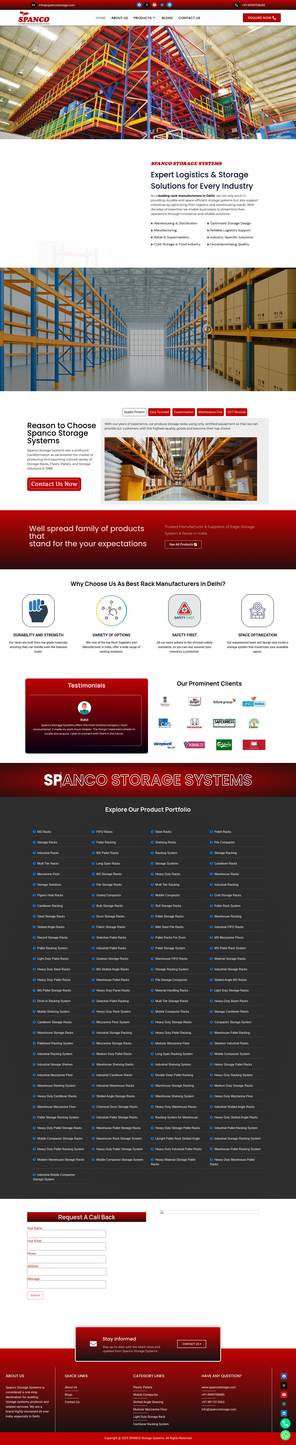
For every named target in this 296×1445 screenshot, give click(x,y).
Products (144, 17)
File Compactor (224, 842)
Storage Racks (47, 842)
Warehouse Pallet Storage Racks (118, 1128)
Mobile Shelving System (53, 1011)
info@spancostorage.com (57, 5)
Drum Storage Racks (110, 916)
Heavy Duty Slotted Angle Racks (236, 1117)
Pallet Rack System (227, 905)
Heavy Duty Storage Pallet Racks (177, 1128)
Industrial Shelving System (173, 1064)
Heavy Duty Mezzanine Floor (233, 1096)
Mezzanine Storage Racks (114, 1043)
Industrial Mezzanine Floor (55, 1075)
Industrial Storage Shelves (55, 1064)
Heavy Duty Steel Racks (53, 969)
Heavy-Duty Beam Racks (231, 1001)
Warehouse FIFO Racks (171, 958)
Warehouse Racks (226, 874)
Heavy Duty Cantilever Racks (57, 1096)
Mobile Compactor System (232, 1054)
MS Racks (44, 831)
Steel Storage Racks (51, 916)
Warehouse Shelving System (174, 1096)
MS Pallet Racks (107, 853)
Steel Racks (163, 831)
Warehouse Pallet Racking (232, 1032)
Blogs (167, 17)
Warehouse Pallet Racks (113, 979)
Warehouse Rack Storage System (119, 1138)
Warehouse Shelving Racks (114, 1064)
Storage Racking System (172, 969)
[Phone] (285, 1423)
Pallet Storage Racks (169, 916)
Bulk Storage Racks (109, 905)
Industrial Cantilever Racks (114, 1075)
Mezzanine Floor (48, 874)
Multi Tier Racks (48, 863)
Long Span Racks (108, 863)
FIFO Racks (104, 831)
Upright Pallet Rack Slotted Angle (177, 1138)
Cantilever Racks (225, 863)
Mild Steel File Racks (169, 927)
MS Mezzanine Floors (229, 937)
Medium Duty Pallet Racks (114, 1054)
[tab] (134, 412)
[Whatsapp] (285, 1435)
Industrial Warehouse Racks (115, 1085)
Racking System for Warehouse (176, 1117)
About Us (119, 17)
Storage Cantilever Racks (231, 1011)
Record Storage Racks (52, 937)
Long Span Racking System (174, 1054)
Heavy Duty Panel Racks (113, 990)
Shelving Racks (165, 842)
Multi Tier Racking (167, 884)
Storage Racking (225, 853)
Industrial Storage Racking (114, 1032)
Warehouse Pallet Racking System (237, 1149)
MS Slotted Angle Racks (112, 969)
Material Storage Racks (230, 958)
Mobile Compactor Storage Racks (59, 1138)
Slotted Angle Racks (50, 927)
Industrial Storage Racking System (237, 1138)
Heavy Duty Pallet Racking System (60, 1149)
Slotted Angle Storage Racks (115, 1096)
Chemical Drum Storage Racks (117, 1106)
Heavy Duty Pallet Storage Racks (59, 1128)
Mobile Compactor (167, 895)
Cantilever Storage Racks (54, 1022)
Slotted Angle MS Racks (230, 979)
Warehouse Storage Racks (55, 1032)
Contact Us (189, 17)
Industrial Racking (226, 884)
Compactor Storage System (233, 1022)
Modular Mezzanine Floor (172, 1043)
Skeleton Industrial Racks (231, 1043)
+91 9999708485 (253, 5)
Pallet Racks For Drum (170, 937)
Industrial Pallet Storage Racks (117, 1117)
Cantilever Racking (50, 905)
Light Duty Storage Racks (231, 990)
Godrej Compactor (108, 895)
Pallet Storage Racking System (58, 1117)
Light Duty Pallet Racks (53, 958)
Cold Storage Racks (227, 895)
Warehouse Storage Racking (174, 1085)
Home (101, 17)
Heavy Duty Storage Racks (173, 1022)
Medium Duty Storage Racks (233, 1085)
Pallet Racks (222, 831)
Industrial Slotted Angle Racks (234, 1106)
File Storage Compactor (171, 979)
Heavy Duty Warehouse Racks (175, 1106)
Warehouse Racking (227, 916)
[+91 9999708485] (237, 5)
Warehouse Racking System (56, 1085)
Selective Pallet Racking (112, 1001)
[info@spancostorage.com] (33, 5)
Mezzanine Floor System (113, 1022)
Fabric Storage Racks (111, 927)
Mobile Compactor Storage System (119, 1159)
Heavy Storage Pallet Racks (233, 1064)
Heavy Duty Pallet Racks (54, 979)
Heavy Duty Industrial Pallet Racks (178, 1149)
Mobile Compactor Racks (172, 1011)
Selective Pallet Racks (111, 937)
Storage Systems (166, 863)
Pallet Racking (106, 842)
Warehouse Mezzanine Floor (56, 1106)
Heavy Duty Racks (167, 874)
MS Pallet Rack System (230, 948)
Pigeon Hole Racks (50, 895)
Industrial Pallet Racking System (236, 1128)
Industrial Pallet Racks (111, 948)
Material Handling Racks (171, 990)
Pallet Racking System (52, 948)
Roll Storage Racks (168, 905)
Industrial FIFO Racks (229, 927)
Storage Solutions (49, 884)
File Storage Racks (109, 884)
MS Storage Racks (109, 874)
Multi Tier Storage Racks (171, 1001)
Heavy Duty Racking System (233, 1075)
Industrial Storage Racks (230, 969)
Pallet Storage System (170, 948)
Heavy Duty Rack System (113, 1011)
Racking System (166, 853)
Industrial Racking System (54, 1054)
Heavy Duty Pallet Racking (173, 1032)
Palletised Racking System (55, 1043)
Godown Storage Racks (112, 958)
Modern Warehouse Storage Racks (60, 1159)
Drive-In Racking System (54, 1001)
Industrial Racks (48, 853)
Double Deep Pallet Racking (174, 1075)
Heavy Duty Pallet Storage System (119, 1149)
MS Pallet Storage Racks (54, 990)
